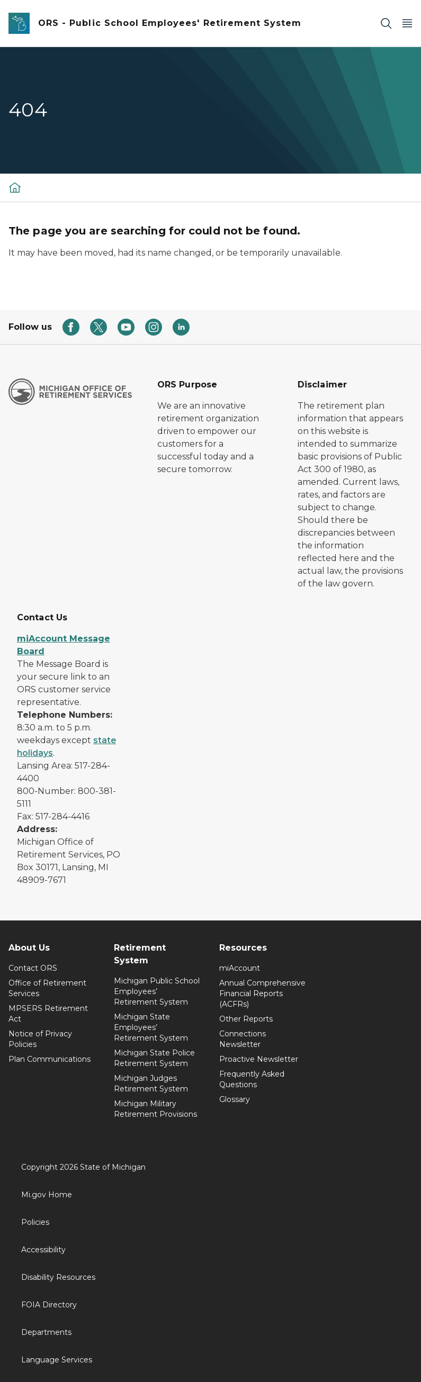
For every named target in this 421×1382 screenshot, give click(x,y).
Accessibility (43, 1249)
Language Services (56, 1360)
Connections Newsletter (242, 1039)
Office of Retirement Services (47, 988)
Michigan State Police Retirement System (154, 1058)
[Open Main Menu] (407, 23)
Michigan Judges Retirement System (151, 1083)
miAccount (239, 968)
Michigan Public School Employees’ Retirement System (157, 991)
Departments (46, 1332)
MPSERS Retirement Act (48, 1014)
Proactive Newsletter (258, 1059)
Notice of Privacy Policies (40, 1039)
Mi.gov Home (46, 1194)
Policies (35, 1222)
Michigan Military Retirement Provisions (155, 1109)
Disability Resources (58, 1277)
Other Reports (246, 1019)
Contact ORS (32, 968)
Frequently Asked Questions (251, 1079)
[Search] (386, 23)
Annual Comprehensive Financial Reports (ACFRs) (262, 993)
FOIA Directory (49, 1304)
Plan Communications (49, 1059)
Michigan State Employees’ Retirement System (151, 1027)
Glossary (234, 1099)
